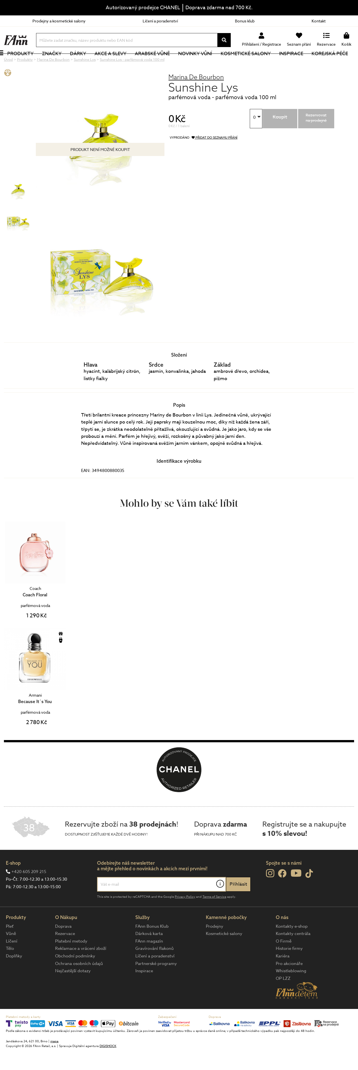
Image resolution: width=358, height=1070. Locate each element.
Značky (58, 62)
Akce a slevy (117, 62)
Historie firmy (289, 967)
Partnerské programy (156, 982)
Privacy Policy (185, 915)
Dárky (84, 62)
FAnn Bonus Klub (152, 945)
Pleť (9, 945)
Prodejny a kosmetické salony (59, 21)
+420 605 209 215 (28, 890)
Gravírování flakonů (154, 967)
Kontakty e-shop (292, 945)
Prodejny (214, 945)
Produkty (26, 62)
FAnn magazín (149, 960)
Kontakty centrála (293, 952)
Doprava (63, 945)
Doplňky (14, 975)
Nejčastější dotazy (73, 990)
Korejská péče (336, 62)
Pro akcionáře (289, 982)
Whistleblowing (291, 990)
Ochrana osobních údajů (79, 982)
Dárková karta (149, 952)
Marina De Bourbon (196, 96)
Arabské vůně (158, 62)
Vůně (11, 952)
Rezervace (65, 952)
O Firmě (283, 960)
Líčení (11, 960)
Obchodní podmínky (75, 975)
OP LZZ (283, 997)
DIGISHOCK (108, 1064)
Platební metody (71, 960)
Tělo (10, 967)
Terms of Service (214, 915)
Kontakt (319, 21)
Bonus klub (245, 21)
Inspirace (297, 62)
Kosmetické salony (252, 62)
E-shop (13, 882)
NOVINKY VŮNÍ (201, 62)
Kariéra (282, 975)
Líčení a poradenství (160, 21)
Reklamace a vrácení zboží (80, 967)
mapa (54, 1060)
